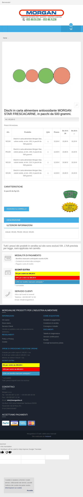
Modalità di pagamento (28, 255)
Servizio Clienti (7, 326)
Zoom (76, 105)
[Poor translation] (8, 453)
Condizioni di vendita (51, 323)
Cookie (4, 342)
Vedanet (48, 436)
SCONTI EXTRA (22, 270)
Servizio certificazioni (51, 337)
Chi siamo (5, 320)
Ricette (45, 340)
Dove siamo (6, 323)
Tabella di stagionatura (51, 333)
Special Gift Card (7, 258)
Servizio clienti (24, 291)
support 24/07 (7, 293)
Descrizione (13, 220)
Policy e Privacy (8, 339)
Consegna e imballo (50, 326)
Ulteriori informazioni (20, 225)
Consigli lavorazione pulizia (53, 343)
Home (5, 38)
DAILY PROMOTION (7, 272)
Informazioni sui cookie (13, 488)
